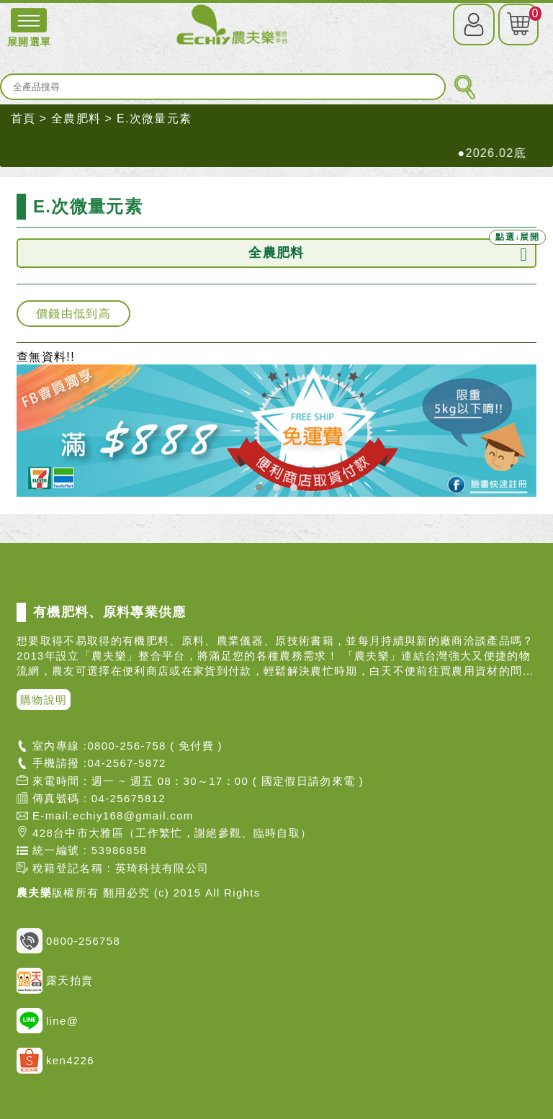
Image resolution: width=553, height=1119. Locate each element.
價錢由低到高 (73, 313)
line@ (47, 1020)
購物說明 (43, 699)
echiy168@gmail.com (133, 815)
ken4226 (55, 1061)
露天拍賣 (55, 981)
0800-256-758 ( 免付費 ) (154, 746)
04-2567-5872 (126, 763)
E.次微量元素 (154, 118)
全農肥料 (76, 118)
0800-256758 (68, 940)
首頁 (23, 118)
